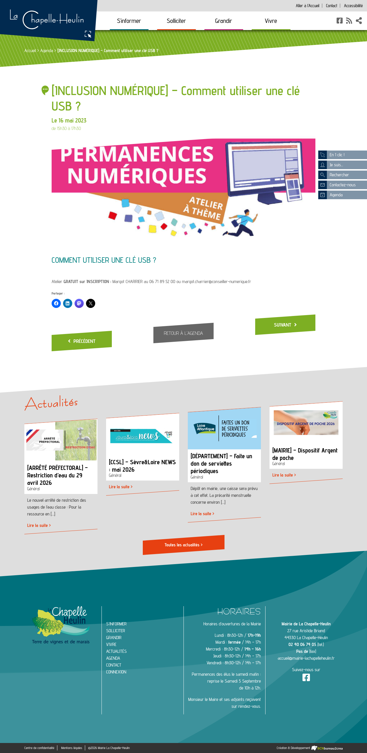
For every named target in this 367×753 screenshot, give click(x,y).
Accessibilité (353, 5)
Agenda (46, 50)
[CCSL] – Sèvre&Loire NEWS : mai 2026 (142, 465)
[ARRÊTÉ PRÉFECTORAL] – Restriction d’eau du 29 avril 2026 (57, 475)
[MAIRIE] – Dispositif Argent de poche (305, 453)
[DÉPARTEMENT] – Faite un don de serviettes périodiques (221, 463)
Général (33, 489)
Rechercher (333, 175)
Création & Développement (310, 748)
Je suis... (330, 165)
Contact (331, 5)
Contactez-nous (337, 185)
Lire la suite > (39, 525)
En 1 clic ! (331, 155)
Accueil (307, 5)
